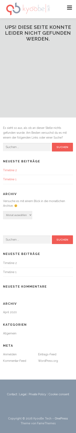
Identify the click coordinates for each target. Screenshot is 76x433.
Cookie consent (58, 394)
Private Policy (37, 394)
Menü (69, 7)
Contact (12, 394)
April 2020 (10, 312)
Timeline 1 (9, 179)
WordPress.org (48, 360)
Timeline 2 (10, 170)
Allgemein (9, 333)
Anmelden (10, 354)
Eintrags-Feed (47, 354)
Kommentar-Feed (14, 360)
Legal (23, 394)
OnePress (61, 418)
